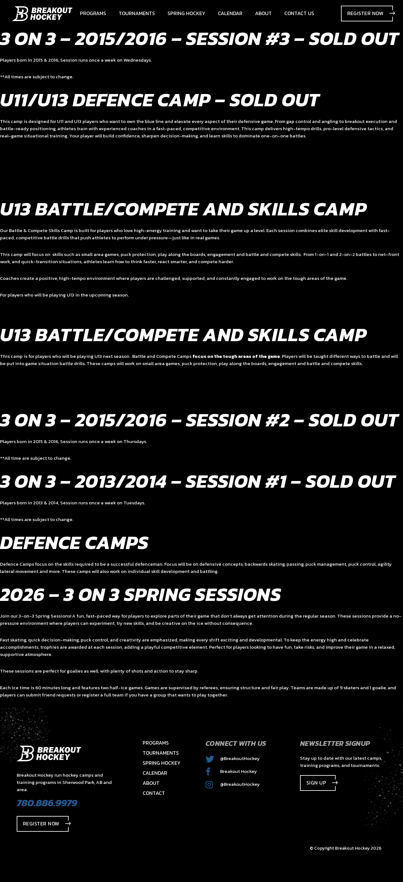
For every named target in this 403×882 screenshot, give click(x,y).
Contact (154, 793)
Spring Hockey (161, 762)
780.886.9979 (47, 803)
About (151, 782)
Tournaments (161, 752)
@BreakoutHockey (233, 758)
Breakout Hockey (231, 771)
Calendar (155, 772)
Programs (156, 742)
